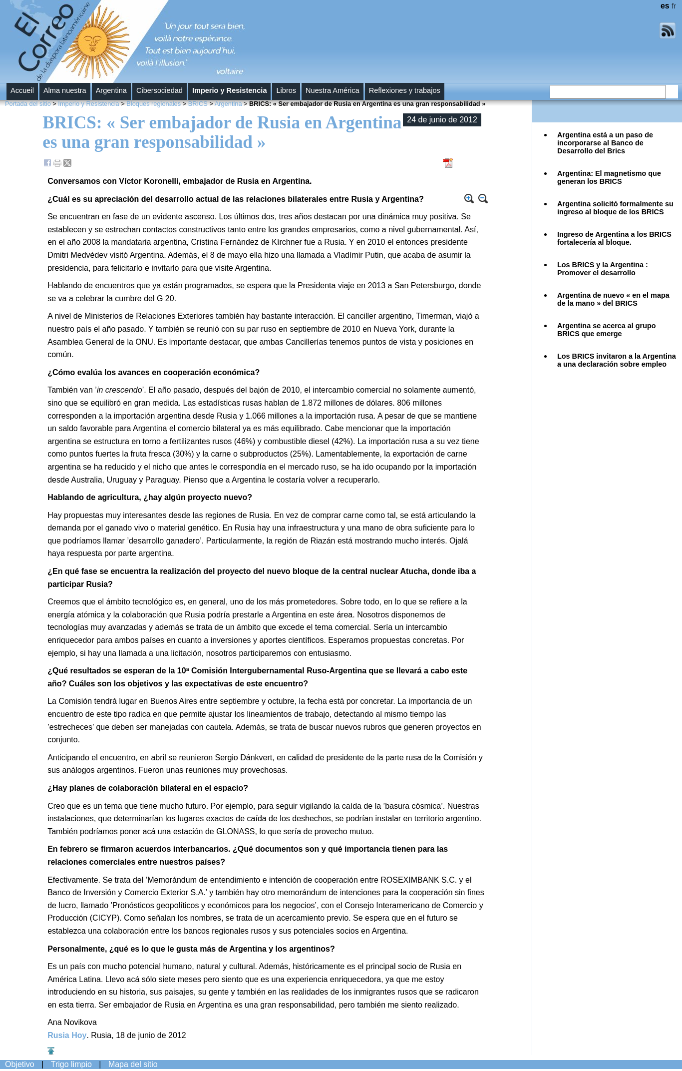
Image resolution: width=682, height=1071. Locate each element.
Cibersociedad (159, 90)
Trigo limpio (71, 1064)
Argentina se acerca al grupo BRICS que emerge (606, 330)
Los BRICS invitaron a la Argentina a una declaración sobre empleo (616, 360)
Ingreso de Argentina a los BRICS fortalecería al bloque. (614, 238)
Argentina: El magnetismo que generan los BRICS (609, 177)
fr (674, 6)
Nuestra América (332, 90)
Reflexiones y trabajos (404, 90)
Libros (286, 90)
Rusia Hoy (66, 1035)
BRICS (198, 103)
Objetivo (19, 1064)
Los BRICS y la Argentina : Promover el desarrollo (602, 269)
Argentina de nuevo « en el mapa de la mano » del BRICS (613, 299)
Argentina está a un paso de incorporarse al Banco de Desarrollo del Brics (605, 143)
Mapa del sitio (133, 1064)
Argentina (111, 90)
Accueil (22, 90)
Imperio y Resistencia (229, 90)
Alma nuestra (64, 90)
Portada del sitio (28, 103)
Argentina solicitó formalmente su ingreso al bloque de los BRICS (615, 208)
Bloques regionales (153, 103)
